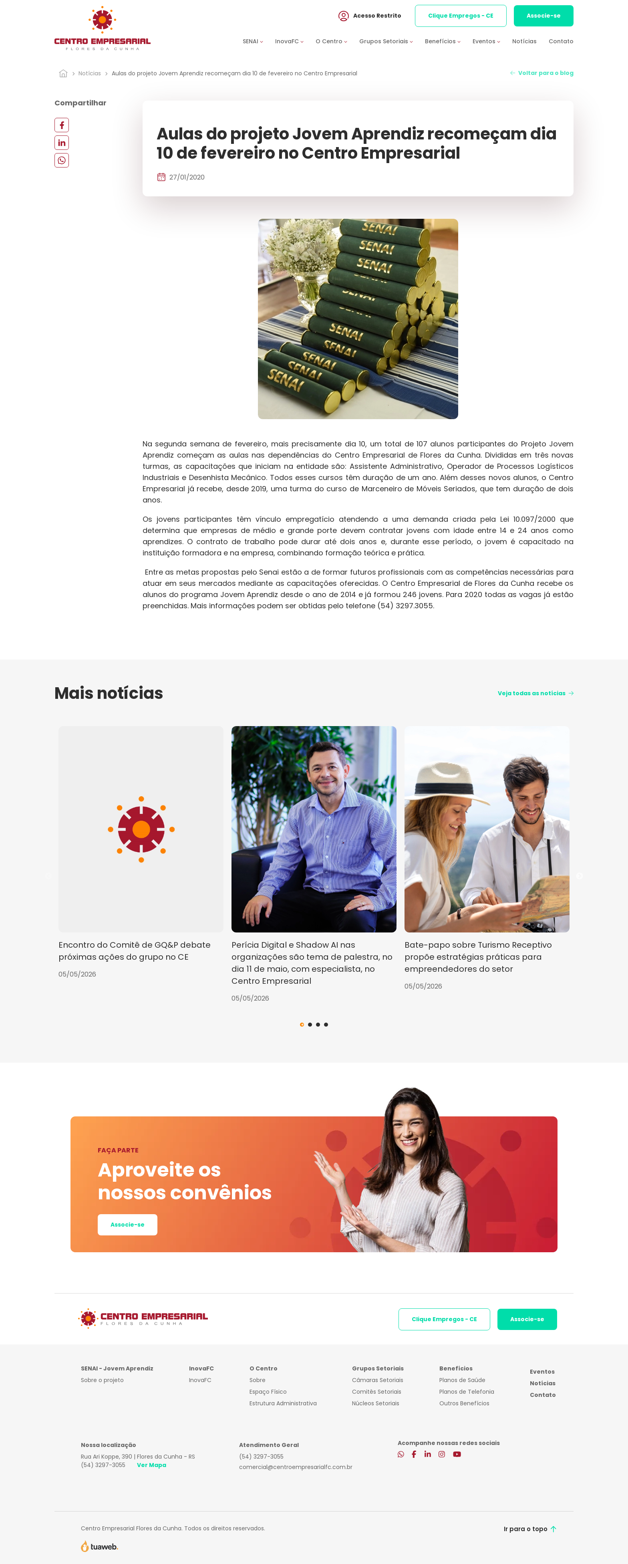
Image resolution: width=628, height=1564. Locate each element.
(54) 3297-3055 (103, 1465)
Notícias (524, 41)
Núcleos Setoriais (375, 1403)
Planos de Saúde (462, 1380)
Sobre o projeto (102, 1380)
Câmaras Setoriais (377, 1380)
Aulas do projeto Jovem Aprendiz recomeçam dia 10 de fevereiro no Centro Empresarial (234, 73)
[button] (259, 41)
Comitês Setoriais (376, 1392)
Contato (561, 41)
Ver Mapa (151, 1465)
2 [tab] (310, 1025)
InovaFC (200, 1380)
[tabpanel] (140, 852)
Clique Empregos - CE (460, 16)
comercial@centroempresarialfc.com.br (295, 1467)
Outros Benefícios (464, 1403)
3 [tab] (318, 1025)
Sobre (258, 1380)
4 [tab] (326, 1025)
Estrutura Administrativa (283, 1403)
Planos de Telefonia (466, 1392)
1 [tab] (302, 1025)
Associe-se (544, 16)
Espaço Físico (268, 1392)
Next (580, 876)
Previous (48, 876)
